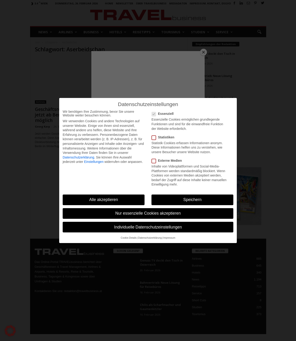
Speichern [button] (192, 199)
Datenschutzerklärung (78, 157)
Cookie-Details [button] (128, 237)
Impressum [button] (169, 237)
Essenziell (164, 114)
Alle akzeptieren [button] (103, 199)
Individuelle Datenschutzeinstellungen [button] (148, 227)
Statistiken (164, 137)
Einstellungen (94, 162)
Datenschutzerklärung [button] (150, 237)
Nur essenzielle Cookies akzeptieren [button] (148, 213)
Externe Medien (168, 160)
